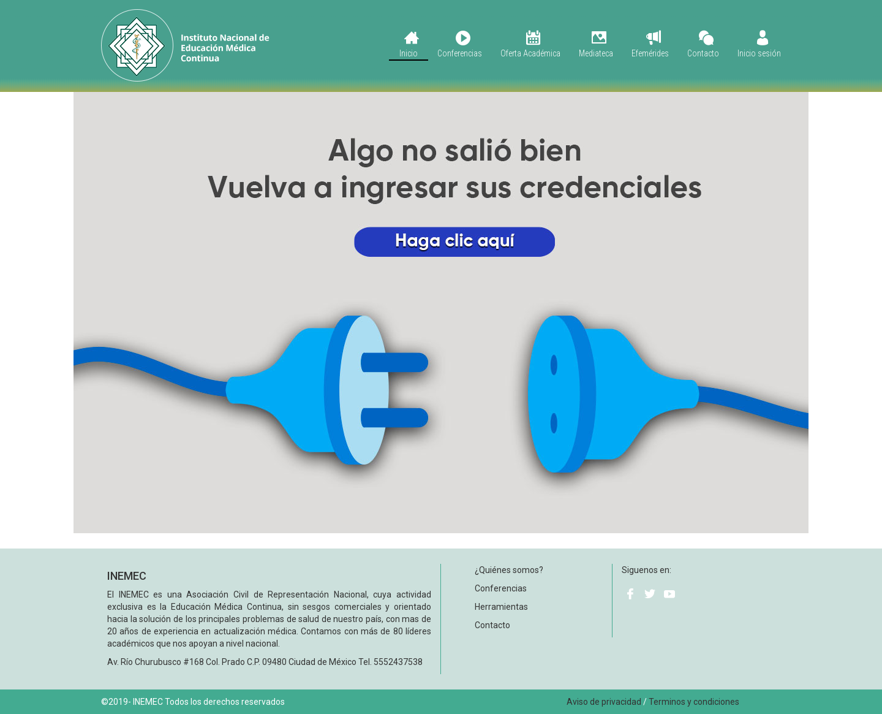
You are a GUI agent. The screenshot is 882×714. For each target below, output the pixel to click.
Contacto (703, 44)
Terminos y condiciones (694, 702)
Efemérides (650, 44)
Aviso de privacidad (604, 702)
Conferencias (459, 44)
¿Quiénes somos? (509, 570)
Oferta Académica (530, 44)
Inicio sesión (759, 44)
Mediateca (596, 44)
